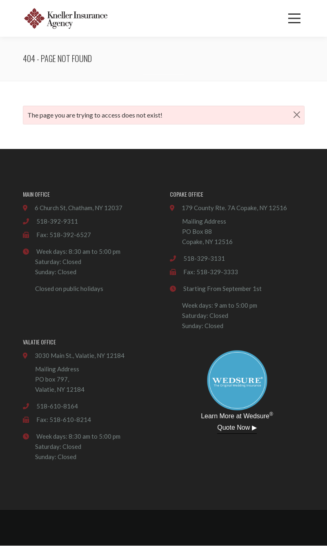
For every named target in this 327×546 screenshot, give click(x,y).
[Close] (296, 114)
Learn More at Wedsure (237, 415)
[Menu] (294, 18)
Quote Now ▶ (236, 427)
